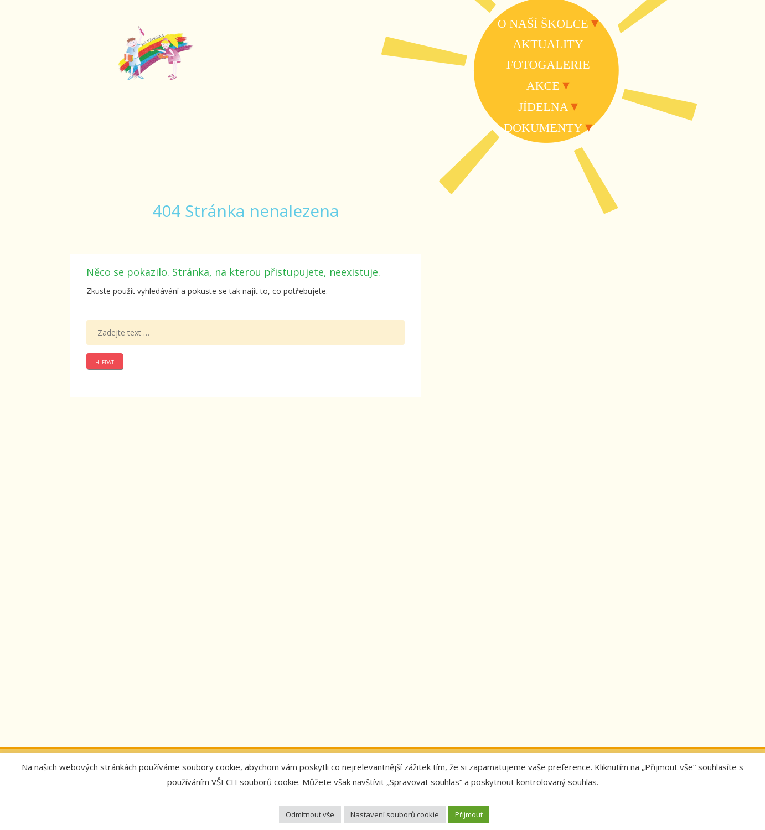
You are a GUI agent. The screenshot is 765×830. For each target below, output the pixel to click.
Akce (543, 85)
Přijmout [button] (469, 814)
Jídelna (542, 107)
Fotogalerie (548, 64)
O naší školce (543, 23)
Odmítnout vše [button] (310, 814)
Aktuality (548, 44)
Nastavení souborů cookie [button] (394, 814)
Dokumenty (543, 128)
